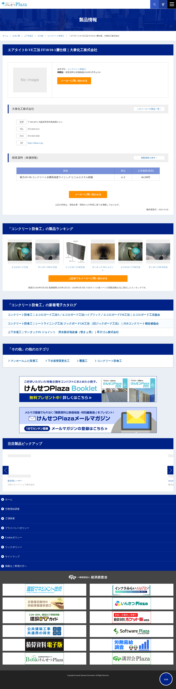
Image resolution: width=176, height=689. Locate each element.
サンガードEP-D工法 (158, 267)
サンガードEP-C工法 (47, 267)
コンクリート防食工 (55, 36)
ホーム (5, 36)
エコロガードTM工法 (130, 267)
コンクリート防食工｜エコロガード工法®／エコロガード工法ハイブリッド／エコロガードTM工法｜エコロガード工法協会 (84, 314)
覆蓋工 (83, 360)
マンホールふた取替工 (24, 360)
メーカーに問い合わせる (74, 80)
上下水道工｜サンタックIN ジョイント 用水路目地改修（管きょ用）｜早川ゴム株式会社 (63, 332)
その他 (40, 36)
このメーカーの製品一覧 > (149, 109)
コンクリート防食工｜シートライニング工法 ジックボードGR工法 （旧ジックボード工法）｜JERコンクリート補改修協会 (83, 323)
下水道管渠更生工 (58, 360)
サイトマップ (12, 556)
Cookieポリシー (13, 537)
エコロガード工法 (20, 267)
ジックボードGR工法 (75, 267)
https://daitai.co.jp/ (35, 143)
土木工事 (16, 36)
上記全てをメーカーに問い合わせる (88, 278)
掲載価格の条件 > (149, 158)
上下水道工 (29, 36)
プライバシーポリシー (17, 528)
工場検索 (10, 518)
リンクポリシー (13, 547)
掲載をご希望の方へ (16, 566)
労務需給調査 (12, 509)
